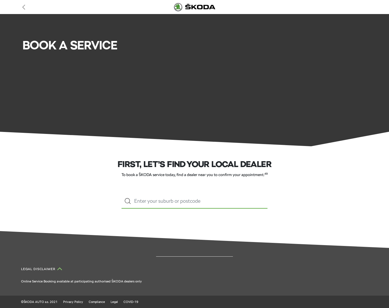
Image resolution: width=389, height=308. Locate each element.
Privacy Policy (73, 302)
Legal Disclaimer (38, 269)
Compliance (97, 302)
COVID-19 (130, 302)
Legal (114, 302)
